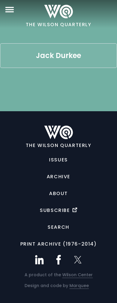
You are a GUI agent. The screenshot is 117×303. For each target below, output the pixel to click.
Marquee (79, 286)
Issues (58, 159)
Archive (58, 176)
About (58, 193)
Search (58, 227)
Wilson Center (77, 275)
